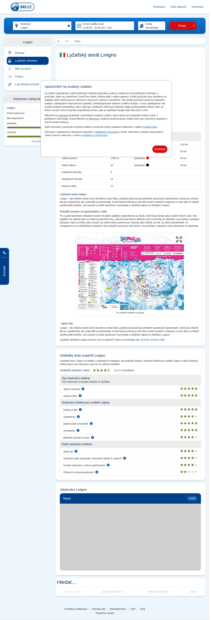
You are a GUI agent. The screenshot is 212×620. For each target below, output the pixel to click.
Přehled (19, 53)
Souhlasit (63, 115)
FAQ (142, 609)
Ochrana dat (98, 609)
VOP (133, 609)
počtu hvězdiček (112, 591)
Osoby (148, 24)
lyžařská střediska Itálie (153, 339)
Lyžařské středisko (26, 60)
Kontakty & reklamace (76, 609)
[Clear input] (68, 25)
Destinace (25, 24)
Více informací (38, 141)
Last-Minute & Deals (27, 84)
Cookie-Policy (150, 127)
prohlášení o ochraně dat (94, 135)
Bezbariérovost (118, 609)
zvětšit (192, 498)
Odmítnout (93, 118)
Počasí (19, 76)
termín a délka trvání (93, 24)
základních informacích (107, 132)
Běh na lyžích (23, 68)
